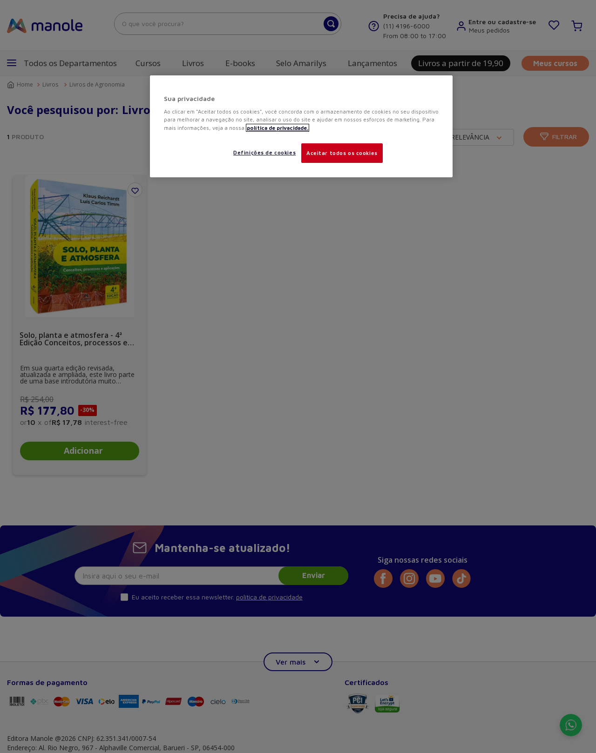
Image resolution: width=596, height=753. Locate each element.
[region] (301, 126)
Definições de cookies (264, 152)
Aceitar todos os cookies (342, 153)
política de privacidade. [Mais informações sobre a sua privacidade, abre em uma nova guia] (277, 128)
